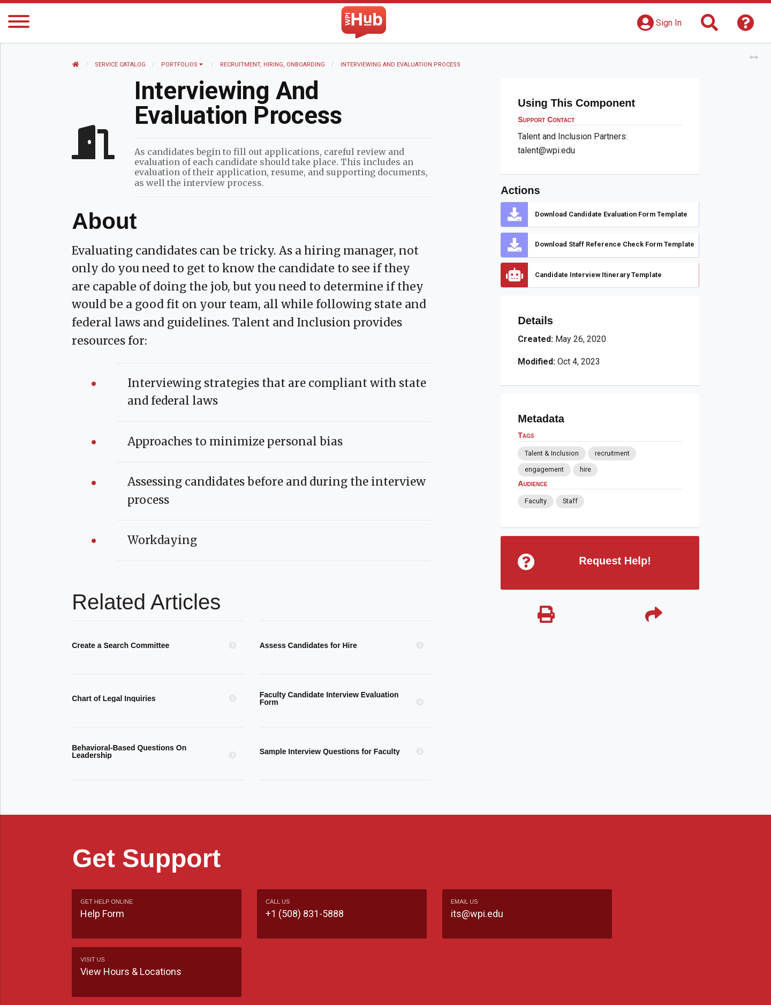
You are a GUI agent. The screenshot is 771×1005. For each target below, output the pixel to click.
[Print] (546, 616)
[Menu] (18, 23)
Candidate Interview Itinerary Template (598, 275)
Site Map (484, 986)
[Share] (653, 616)
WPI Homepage (548, 986)
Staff (569, 501)
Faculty (536, 501)
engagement (544, 469)
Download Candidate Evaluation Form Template (611, 214)
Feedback (431, 986)
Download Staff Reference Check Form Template (614, 244)
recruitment (611, 453)
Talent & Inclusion (552, 453)
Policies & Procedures (637, 986)
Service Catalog (120, 64)
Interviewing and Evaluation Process (401, 64)
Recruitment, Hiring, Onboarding (273, 64)
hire (585, 469)
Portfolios (182, 64)
